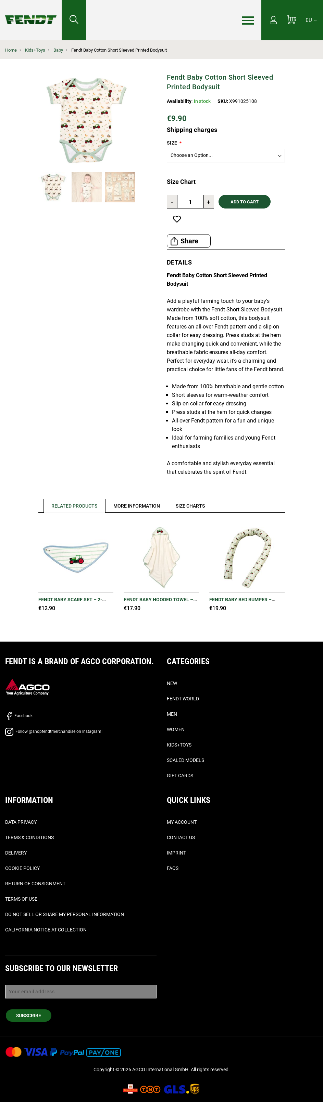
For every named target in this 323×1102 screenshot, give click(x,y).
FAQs (172, 868)
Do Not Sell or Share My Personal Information (64, 914)
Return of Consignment (35, 883)
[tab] (72, 506)
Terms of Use (21, 899)
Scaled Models (185, 760)
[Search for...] (74, 20)
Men (172, 714)
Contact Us (181, 837)
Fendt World (183, 698)
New (172, 683)
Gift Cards (180, 775)
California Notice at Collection (46, 929)
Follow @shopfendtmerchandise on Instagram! (53, 731)
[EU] (311, 20)
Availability (179, 101)
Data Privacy (21, 822)
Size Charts (191, 506)
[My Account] (273, 21)
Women (176, 729)
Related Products (75, 506)
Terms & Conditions (29, 837)
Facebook (19, 715)
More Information (137, 506)
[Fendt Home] (31, 13)
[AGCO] (27, 686)
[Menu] (248, 20)
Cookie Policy (22, 868)
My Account (182, 822)
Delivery (16, 853)
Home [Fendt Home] (11, 50)
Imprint (176, 853)
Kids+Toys (35, 50)
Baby (58, 50)
